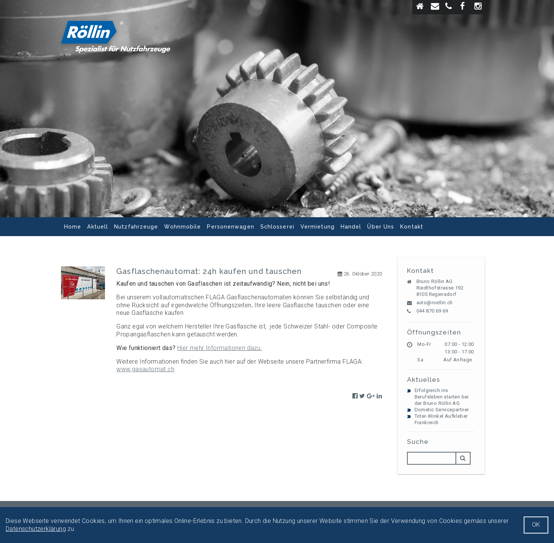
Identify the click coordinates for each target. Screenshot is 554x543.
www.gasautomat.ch (145, 369)
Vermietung (317, 227)
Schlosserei (277, 227)
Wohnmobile (182, 227)
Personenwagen (230, 227)
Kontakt (411, 227)
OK (536, 524)
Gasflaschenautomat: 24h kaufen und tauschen (209, 271)
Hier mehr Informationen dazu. (219, 348)
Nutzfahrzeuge (136, 227)
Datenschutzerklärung (36, 528)
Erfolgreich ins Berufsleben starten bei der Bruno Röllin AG (442, 396)
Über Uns (380, 227)
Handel (351, 227)
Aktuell (97, 227)
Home (72, 227)
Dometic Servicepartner (442, 409)
